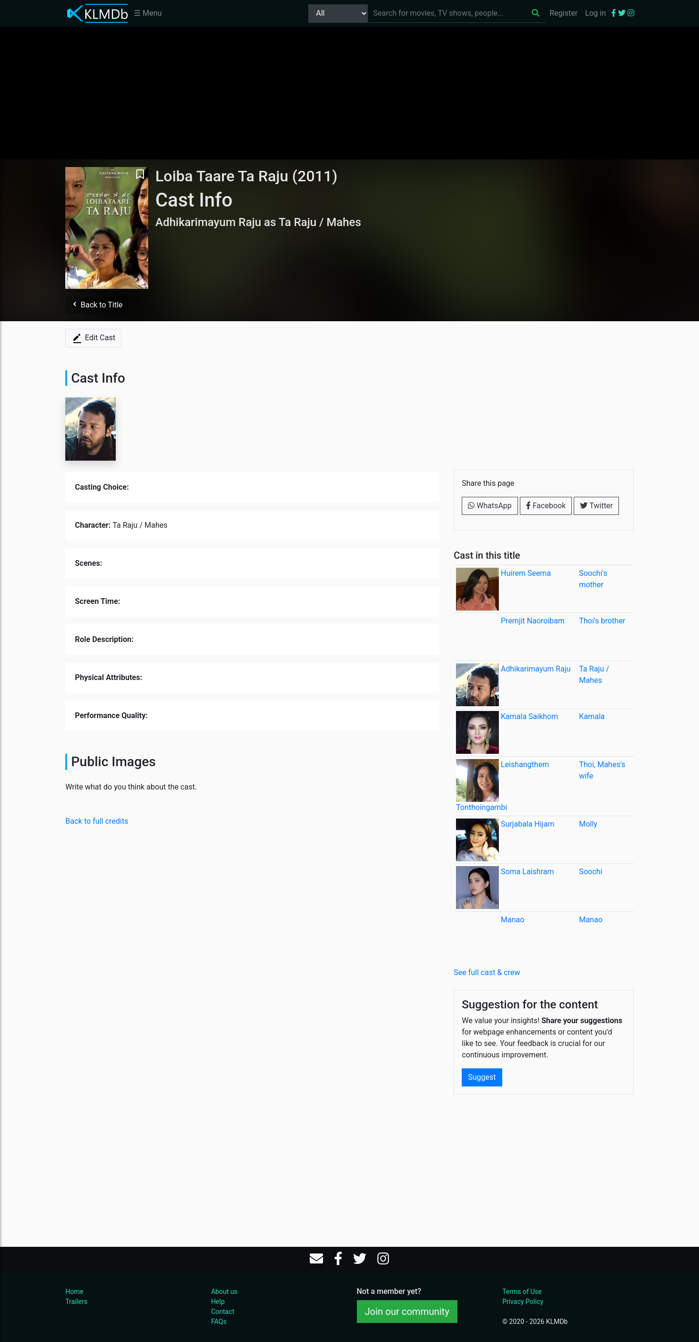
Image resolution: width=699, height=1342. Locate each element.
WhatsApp (490, 505)
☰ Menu (148, 13)
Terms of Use (522, 1291)
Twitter (596, 505)
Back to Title (96, 304)
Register (563, 13)
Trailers (76, 1301)
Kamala (592, 716)
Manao (512, 919)
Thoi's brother (602, 620)
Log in (595, 13)
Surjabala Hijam (527, 824)
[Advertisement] (349, 92)
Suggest (482, 1077)
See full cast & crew (487, 972)
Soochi (590, 871)
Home (74, 1291)
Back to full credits (96, 821)
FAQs (219, 1321)
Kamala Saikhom (529, 716)
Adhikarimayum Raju (536, 668)
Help (218, 1301)
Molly (588, 824)
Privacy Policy (522, 1301)
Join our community (407, 1311)
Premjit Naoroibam (533, 620)
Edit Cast (93, 338)
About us (224, 1291)
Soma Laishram (527, 871)
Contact (222, 1311)
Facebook (546, 505)
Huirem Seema (526, 573)
